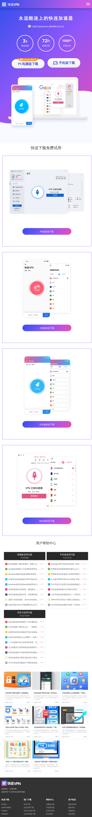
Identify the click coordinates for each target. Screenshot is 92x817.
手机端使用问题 (67, 554)
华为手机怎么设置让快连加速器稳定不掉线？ (69, 584)
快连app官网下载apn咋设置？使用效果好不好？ (17, 728)
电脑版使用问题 (24, 554)
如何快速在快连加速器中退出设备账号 (23, 632)
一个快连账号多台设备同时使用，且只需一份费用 (28, 642)
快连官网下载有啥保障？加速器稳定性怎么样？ (17, 694)
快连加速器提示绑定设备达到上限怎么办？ (25, 657)
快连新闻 (49, 814)
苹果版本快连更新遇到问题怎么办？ (65, 569)
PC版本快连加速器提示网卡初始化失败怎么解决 (27, 579)
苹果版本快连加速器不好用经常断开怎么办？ (69, 574)
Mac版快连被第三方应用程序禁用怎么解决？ (26, 569)
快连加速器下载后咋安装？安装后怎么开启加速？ (46, 694)
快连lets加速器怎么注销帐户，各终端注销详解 (26, 637)
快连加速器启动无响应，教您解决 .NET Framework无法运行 (32, 589)
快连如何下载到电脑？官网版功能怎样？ (45, 762)
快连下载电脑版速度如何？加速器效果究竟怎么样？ (74, 728)
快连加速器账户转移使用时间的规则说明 (24, 652)
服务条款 (71, 807)
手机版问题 (50, 807)
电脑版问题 (50, 804)
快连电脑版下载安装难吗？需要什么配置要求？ (27, 564)
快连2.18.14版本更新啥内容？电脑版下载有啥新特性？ (17, 762)
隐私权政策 (72, 804)
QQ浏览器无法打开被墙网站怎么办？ (23, 604)
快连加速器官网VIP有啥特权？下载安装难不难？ (46, 728)
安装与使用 (50, 810)
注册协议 (71, 810)
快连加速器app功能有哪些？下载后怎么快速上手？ (74, 694)
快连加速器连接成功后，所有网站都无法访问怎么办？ (29, 594)
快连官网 (71, 814)
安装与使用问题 (24, 612)
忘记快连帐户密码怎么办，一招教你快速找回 (26, 627)
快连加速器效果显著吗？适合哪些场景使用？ (26, 622)
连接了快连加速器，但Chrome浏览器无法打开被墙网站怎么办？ (34, 599)
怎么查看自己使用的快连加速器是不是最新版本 (27, 647)
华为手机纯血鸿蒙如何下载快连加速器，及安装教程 (29, 662)
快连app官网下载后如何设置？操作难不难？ (69, 564)
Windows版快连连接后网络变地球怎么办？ (25, 574)
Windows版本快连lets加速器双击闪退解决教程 (27, 584)
